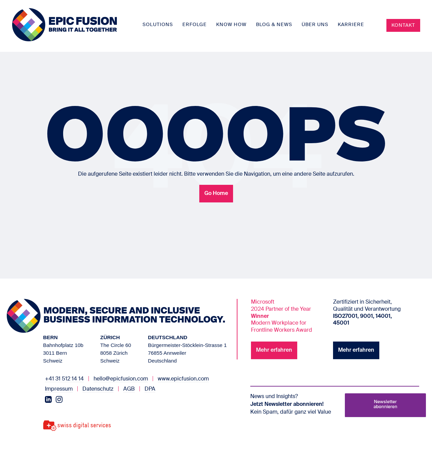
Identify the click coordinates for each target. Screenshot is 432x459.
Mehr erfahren (274, 350)
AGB (129, 389)
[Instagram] (59, 399)
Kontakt (403, 25)
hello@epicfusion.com (121, 379)
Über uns (315, 24)
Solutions (158, 24)
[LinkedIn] (48, 399)
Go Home (216, 193)
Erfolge (194, 24)
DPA (150, 389)
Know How (231, 24)
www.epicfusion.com (183, 379)
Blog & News (274, 24)
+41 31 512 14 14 (64, 379)
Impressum (59, 389)
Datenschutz (97, 389)
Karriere (351, 24)
